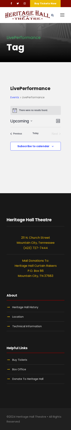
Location (18, 317)
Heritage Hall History (25, 307)
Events (14, 97)
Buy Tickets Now (45, 3)
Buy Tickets (19, 360)
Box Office (19, 369)
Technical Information (27, 326)
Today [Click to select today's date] (35, 133)
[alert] (35, 110)
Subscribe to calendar (33, 146)
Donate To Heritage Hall (27, 379)
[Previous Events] (16, 134)
